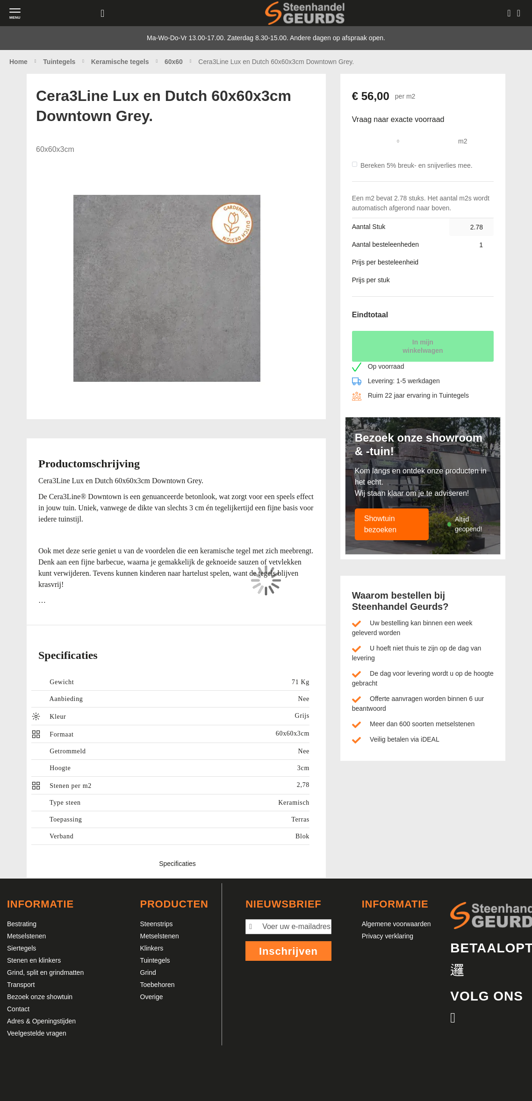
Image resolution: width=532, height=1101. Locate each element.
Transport (21, 984)
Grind (148, 972)
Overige (151, 997)
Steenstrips (156, 924)
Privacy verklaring (387, 936)
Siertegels (21, 948)
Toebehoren (157, 984)
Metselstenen (26, 936)
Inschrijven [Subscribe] (288, 951)
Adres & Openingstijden (41, 1021)
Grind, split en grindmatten (45, 972)
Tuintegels (155, 960)
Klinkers (152, 948)
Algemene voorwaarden (396, 924)
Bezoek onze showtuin (39, 997)
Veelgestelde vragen (36, 1033)
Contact (18, 1009)
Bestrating (21, 924)
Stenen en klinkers (34, 960)
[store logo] (305, 12)
